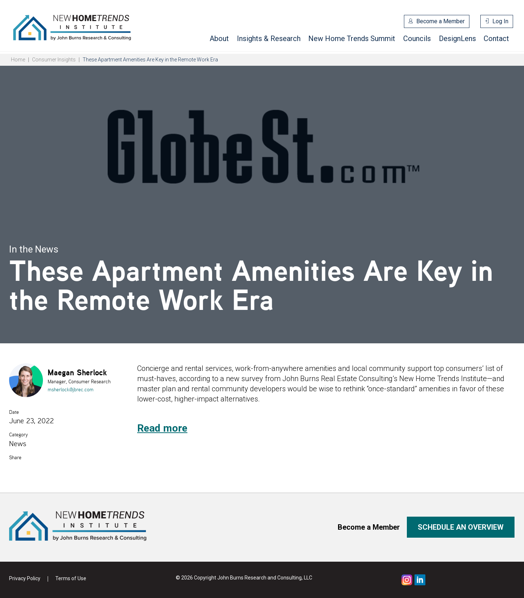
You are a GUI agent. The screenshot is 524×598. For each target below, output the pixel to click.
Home (18, 59)
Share (15, 457)
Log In (500, 21)
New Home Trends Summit (351, 38)
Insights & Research (269, 38)
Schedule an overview (461, 527)
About (219, 38)
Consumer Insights (54, 59)
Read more (162, 428)
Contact (496, 38)
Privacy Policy (24, 578)
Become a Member (440, 21)
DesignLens (457, 38)
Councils (417, 38)
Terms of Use (70, 578)
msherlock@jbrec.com (71, 389)
